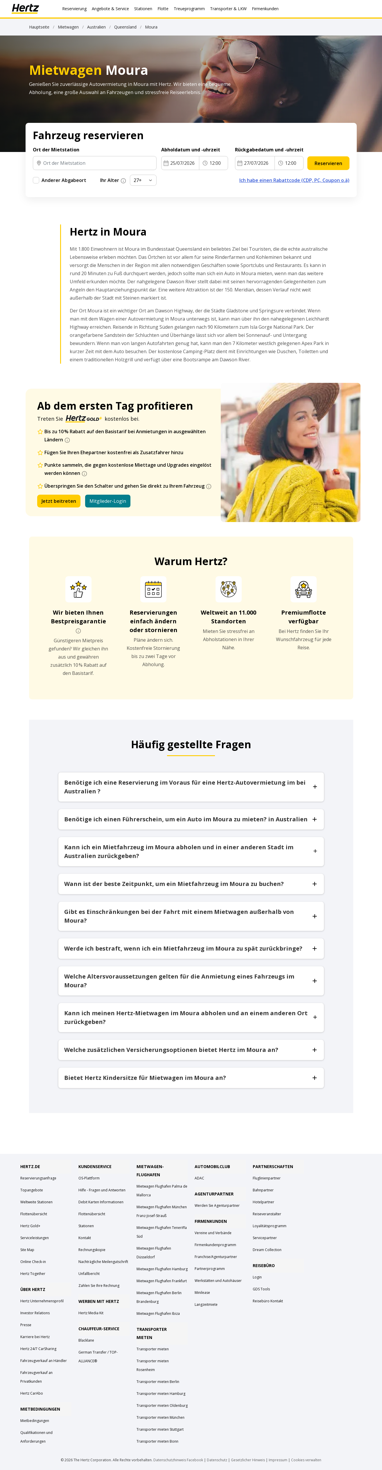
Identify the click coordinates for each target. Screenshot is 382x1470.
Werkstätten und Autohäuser (218, 1280)
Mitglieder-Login (107, 501)
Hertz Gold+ (30, 1225)
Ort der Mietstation (56, 149)
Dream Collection (267, 1249)
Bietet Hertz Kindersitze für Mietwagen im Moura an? (191, 1078)
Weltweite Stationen (36, 1202)
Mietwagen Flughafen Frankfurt (162, 1280)
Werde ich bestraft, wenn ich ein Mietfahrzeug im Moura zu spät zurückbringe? (191, 948)
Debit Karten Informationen (100, 1202)
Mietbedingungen (34, 1420)
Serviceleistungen (34, 1237)
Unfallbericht (89, 1273)
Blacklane (86, 1340)
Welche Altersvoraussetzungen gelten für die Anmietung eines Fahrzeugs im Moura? (191, 980)
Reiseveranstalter (267, 1213)
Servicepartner (265, 1237)
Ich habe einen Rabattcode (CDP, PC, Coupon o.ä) (294, 180)
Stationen (86, 1225)
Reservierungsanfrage (38, 1178)
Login (257, 1277)
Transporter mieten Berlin (158, 1381)
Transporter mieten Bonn (157, 1441)
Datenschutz (217, 1459)
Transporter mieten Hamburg (161, 1393)
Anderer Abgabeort (64, 180)
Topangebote (31, 1190)
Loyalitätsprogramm (269, 1225)
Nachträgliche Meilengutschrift (103, 1261)
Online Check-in (33, 1261)
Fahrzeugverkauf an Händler (43, 1360)
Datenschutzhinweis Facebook (178, 1459)
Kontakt (84, 1237)
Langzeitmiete (206, 1304)
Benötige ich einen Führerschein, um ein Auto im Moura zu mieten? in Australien (191, 819)
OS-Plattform (89, 1178)
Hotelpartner (263, 1202)
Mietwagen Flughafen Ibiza (158, 1313)
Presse (25, 1324)
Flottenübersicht (33, 1213)
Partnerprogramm (210, 1268)
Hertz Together (32, 1273)
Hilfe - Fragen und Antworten (101, 1190)
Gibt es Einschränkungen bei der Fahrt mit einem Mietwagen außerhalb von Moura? (191, 916)
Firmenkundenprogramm (215, 1244)
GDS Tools (261, 1289)
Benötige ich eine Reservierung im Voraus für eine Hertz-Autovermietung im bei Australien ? (191, 787)
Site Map (27, 1249)
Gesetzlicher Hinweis (248, 1459)
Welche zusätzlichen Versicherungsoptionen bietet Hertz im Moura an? (191, 1050)
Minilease (202, 1292)
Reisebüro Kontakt (268, 1301)
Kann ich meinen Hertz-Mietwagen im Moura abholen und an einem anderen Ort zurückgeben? (191, 1017)
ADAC (199, 1178)
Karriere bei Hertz (35, 1336)
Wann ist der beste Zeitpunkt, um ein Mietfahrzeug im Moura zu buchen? (191, 884)
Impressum (278, 1459)
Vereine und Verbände (213, 1232)
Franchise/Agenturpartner (216, 1256)
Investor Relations (35, 1312)
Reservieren (328, 163)
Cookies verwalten (306, 1459)
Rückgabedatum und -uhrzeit (269, 149)
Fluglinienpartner (267, 1178)
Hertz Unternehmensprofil (42, 1301)
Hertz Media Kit (90, 1312)
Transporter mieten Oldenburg (162, 1405)
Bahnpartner (263, 1190)
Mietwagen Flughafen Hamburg (162, 1268)
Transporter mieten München (160, 1417)
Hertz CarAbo (31, 1393)
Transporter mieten (153, 1349)
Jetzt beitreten (59, 501)
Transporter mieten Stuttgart (160, 1429)
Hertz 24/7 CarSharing (38, 1348)
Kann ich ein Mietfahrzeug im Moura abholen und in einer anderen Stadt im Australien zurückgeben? (191, 851)
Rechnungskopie (91, 1249)
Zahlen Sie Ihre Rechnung (98, 1285)
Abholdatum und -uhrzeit (190, 149)
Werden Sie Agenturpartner (217, 1205)
